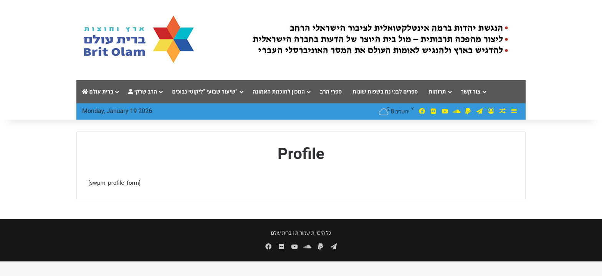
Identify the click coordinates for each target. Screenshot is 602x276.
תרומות (437, 92)
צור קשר (471, 92)
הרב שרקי (142, 92)
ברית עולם (97, 92)
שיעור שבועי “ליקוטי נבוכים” (204, 92)
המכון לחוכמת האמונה (279, 92)
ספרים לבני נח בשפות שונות (385, 92)
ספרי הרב (331, 92)
